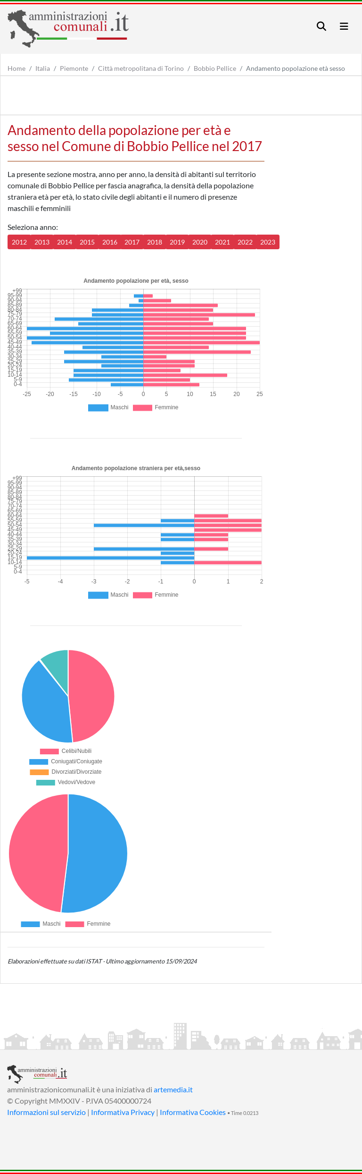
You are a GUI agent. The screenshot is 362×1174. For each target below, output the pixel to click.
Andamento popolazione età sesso (295, 68)
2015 (87, 242)
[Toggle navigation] (321, 26)
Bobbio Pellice (215, 68)
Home (16, 68)
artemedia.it (173, 1089)
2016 (109, 242)
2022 (245, 242)
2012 (19, 242)
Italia (42, 68)
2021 (222, 242)
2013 (41, 242)
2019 (177, 242)
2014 (64, 242)
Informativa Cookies (193, 1111)
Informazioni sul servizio (46, 1111)
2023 (267, 242)
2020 (199, 242)
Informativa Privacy (123, 1111)
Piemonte (74, 68)
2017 (132, 242)
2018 (154, 242)
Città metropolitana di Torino (141, 68)
